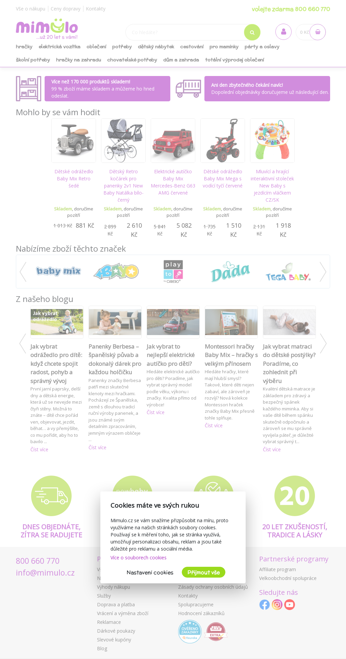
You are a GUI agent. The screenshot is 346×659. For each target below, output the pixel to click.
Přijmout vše (204, 572)
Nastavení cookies (150, 572)
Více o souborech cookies (138, 557)
